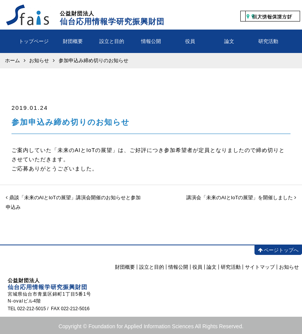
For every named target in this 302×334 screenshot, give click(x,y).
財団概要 (73, 41)
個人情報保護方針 (272, 17)
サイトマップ (260, 267)
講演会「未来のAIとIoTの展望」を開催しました (241, 197)
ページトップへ (278, 250)
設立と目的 (111, 41)
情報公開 (151, 41)
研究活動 (268, 41)
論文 (229, 41)
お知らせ (289, 267)
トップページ (34, 41)
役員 (190, 41)
